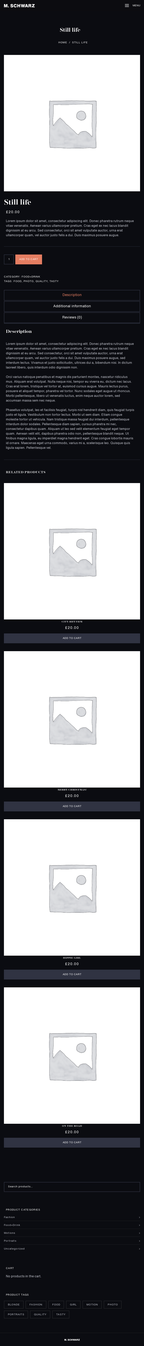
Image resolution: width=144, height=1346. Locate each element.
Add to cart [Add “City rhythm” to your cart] (72, 638)
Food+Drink (31, 277)
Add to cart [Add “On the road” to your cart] (72, 1142)
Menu (132, 5)
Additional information (72, 306)
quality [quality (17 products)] (40, 1314)
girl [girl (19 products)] (73, 1304)
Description (72, 295)
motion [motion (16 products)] (92, 1304)
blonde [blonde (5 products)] (14, 1304)
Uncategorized (14, 1249)
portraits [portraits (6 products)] (16, 1314)
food (18, 281)
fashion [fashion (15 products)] (35, 1304)
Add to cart (28, 259)
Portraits (10, 1241)
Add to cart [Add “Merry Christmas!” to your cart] (72, 806)
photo (29, 281)
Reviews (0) (72, 317)
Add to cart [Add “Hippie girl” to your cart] (72, 974)
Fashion (9, 1217)
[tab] (72, 295)
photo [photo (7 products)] (113, 1304)
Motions (9, 1233)
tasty (54, 281)
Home (62, 42)
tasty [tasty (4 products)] (61, 1314)
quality (42, 281)
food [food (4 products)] (56, 1304)
